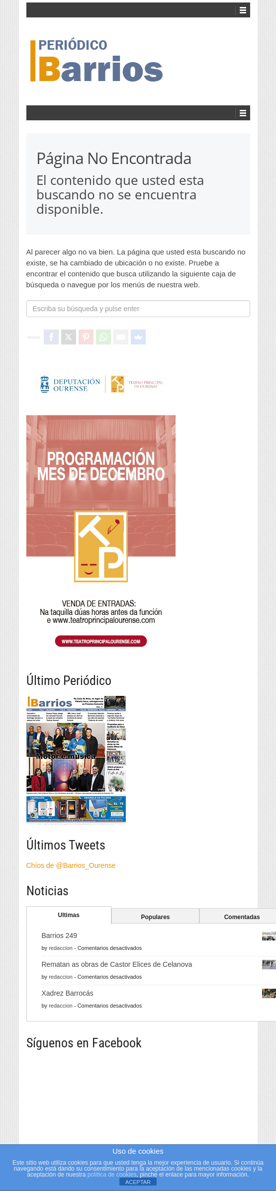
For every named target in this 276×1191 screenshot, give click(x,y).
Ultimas (69, 915)
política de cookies (112, 1174)
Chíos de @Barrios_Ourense (71, 865)
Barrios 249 (60, 935)
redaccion (61, 948)
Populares (155, 917)
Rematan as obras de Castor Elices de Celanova (117, 964)
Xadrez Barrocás (67, 993)
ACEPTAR (138, 1182)
